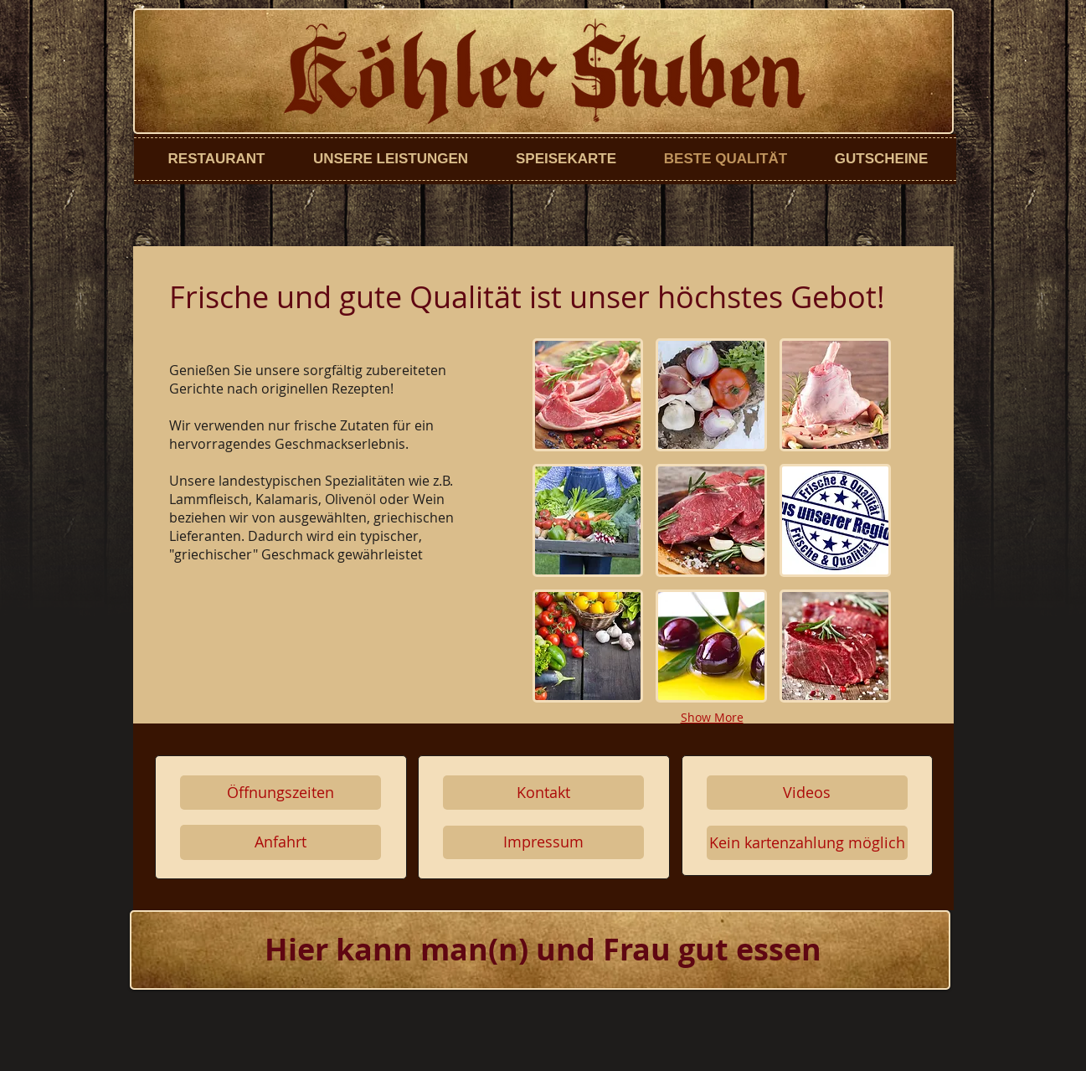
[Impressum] (543, 842)
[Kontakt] (543, 792)
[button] (588, 394)
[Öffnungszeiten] (280, 792)
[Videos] (807, 792)
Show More (712, 717)
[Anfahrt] (280, 842)
